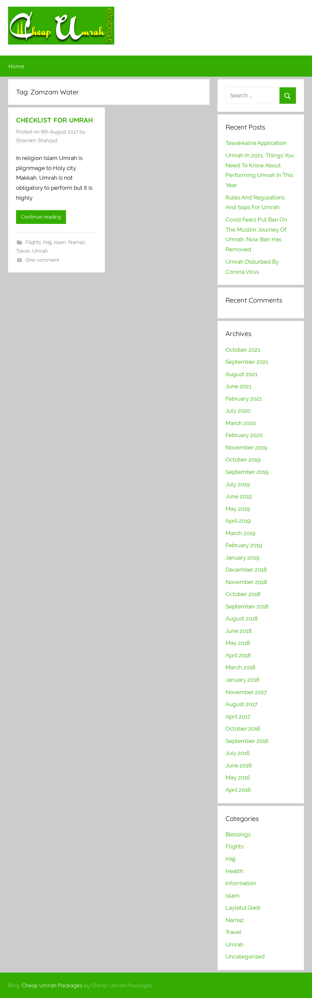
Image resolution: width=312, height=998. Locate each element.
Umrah (40, 251)
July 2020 (238, 410)
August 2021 (241, 374)
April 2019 (238, 520)
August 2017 (241, 704)
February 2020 (244, 435)
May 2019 (238, 508)
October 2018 (243, 594)
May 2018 (238, 643)
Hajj (47, 242)
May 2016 (238, 777)
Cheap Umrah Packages (52, 985)
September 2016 (247, 741)
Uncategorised (245, 956)
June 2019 (239, 496)
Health (234, 871)
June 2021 (238, 386)
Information (241, 883)
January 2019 (242, 557)
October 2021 (243, 349)
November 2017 (246, 692)
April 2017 (238, 716)
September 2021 (247, 361)
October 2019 (243, 459)
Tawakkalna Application (256, 143)
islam (60, 242)
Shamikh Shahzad (36, 141)
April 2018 (238, 655)
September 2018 (247, 606)
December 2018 (246, 569)
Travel (23, 251)
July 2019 (238, 484)
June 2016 (239, 765)
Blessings (238, 834)
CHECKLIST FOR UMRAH (54, 120)
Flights (33, 242)
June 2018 (239, 631)
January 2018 (242, 679)
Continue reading (41, 217)
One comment (42, 260)
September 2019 (247, 472)
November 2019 (246, 447)
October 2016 (243, 728)
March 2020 (241, 423)
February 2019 (244, 545)
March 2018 (240, 667)
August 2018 (242, 618)
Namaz (76, 242)
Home (16, 66)
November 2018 (246, 582)
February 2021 (244, 398)
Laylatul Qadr (243, 907)
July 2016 (238, 753)
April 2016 (238, 789)
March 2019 (240, 533)
